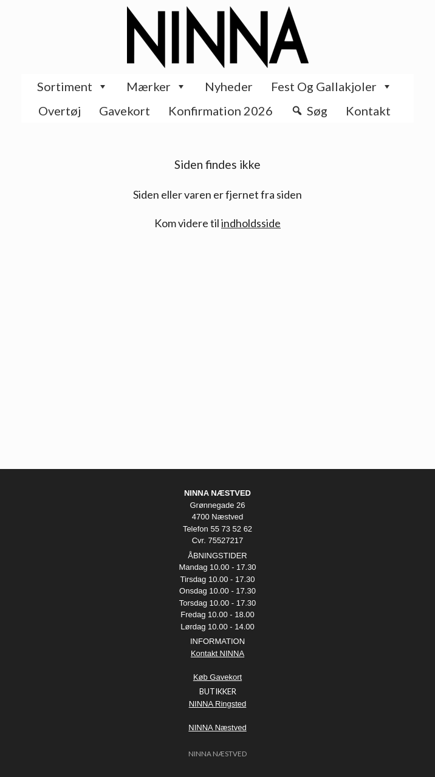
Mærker (156, 86)
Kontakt (368, 110)
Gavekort (124, 110)
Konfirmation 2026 (220, 110)
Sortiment (72, 86)
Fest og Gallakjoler (331, 86)
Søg (317, 110)
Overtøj (59, 110)
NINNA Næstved (217, 727)
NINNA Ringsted (218, 703)
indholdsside (251, 223)
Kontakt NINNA (217, 653)
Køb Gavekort (217, 677)
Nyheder (229, 86)
